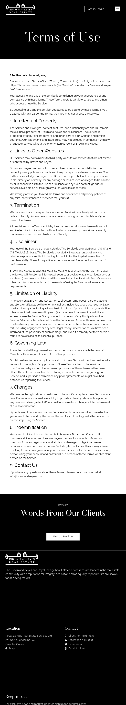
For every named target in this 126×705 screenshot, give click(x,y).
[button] (117, 9)
